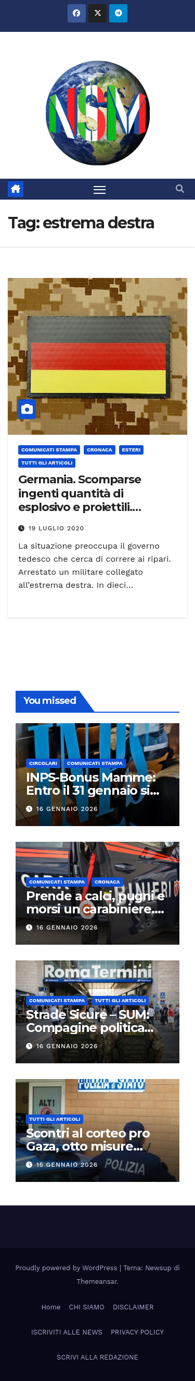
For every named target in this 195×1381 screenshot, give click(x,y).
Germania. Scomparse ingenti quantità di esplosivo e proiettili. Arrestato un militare (79, 500)
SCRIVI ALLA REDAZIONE (97, 1357)
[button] (180, 189)
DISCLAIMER (133, 1307)
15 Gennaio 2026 (67, 1164)
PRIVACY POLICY (137, 1332)
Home (50, 1307)
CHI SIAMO (87, 1307)
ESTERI (131, 449)
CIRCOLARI (43, 763)
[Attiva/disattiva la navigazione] (99, 189)
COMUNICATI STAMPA (49, 449)
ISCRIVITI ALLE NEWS (66, 1332)
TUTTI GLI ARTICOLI (46, 463)
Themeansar (96, 1281)
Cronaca (99, 449)
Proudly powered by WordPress (67, 1268)
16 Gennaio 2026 (67, 809)
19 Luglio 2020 (56, 528)
